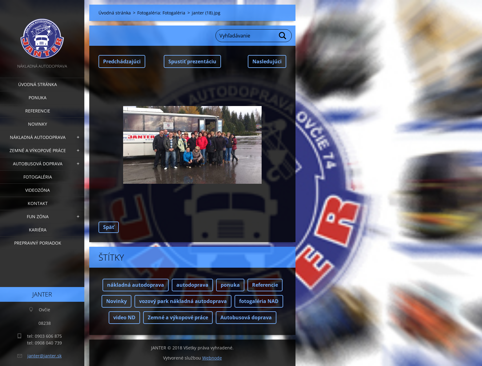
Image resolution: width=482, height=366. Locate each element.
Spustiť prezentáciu (192, 61)
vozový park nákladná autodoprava (183, 301)
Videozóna (37, 190)
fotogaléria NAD (259, 301)
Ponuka (37, 97)
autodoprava (192, 284)
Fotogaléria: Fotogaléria (161, 13)
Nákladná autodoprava (38, 137)
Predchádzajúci (122, 61)
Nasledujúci (267, 61)
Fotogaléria (37, 177)
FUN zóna (38, 216)
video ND (124, 317)
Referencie (37, 111)
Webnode (212, 358)
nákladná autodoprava (135, 284)
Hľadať (283, 35)
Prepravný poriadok (37, 243)
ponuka (230, 284)
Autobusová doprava (37, 164)
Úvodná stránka (37, 84)
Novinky (37, 124)
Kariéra (37, 230)
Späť (108, 227)
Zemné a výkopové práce (38, 150)
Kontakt (38, 203)
